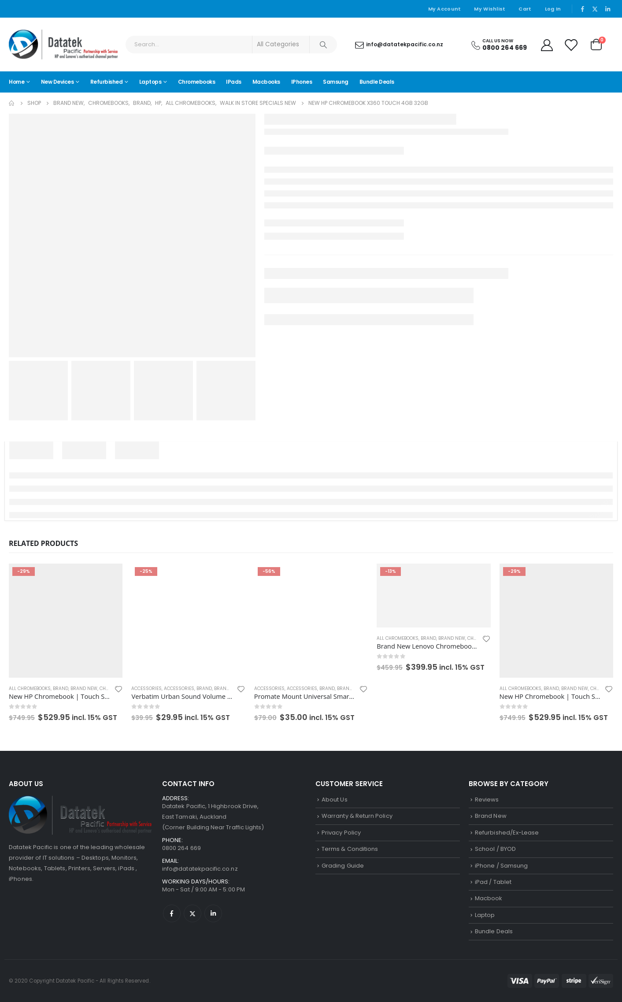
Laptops (150, 81)
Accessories (146, 688)
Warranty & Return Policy (357, 816)
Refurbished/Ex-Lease (507, 832)
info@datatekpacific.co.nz (200, 869)
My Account (444, 8)
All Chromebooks (30, 688)
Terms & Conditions (350, 849)
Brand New (83, 688)
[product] (65, 620)
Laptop (485, 915)
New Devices (57, 81)
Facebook (172, 913)
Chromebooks (196, 81)
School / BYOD (495, 849)
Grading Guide (343, 865)
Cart (524, 8)
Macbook (488, 898)
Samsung (335, 81)
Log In (553, 8)
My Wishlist (489, 8)
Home (16, 81)
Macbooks (266, 81)
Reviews (487, 799)
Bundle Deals (376, 81)
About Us (335, 799)
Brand (60, 688)
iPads (233, 81)
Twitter (192, 913)
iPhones (301, 81)
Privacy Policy (341, 832)
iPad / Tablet (493, 882)
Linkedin (213, 913)
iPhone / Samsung (501, 865)
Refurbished (106, 81)
